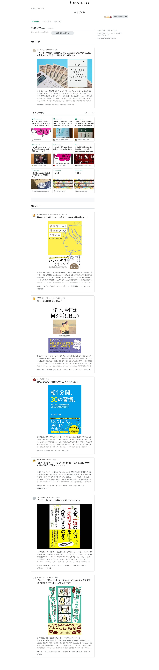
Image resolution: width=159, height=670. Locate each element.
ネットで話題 (46, 21)
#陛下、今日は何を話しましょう (52, 370)
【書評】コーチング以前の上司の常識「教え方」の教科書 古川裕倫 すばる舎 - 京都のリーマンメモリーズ (84, 124)
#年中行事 (48, 568)
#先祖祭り (40, 568)
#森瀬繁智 (40, 104)
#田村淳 (39, 486)
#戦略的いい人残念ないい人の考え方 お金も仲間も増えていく (62, 286)
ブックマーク (37, 119)
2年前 (47, 379)
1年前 (63, 298)
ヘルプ (113, 33)
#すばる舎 (63, 104)
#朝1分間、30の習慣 (43, 451)
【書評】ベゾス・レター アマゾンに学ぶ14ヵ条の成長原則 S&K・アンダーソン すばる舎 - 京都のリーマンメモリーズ (41, 149)
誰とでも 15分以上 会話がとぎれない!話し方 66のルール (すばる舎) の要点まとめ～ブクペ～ (41, 124)
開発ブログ (119, 33)
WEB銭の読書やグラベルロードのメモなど (48, 214)
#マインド (71, 104)
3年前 (54, 460)
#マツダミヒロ (56, 451)
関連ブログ (57, 21)
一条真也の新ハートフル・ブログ (46, 497)
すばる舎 (56, 173)
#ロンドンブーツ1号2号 (60, 486)
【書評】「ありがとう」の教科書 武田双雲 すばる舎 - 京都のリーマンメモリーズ (62, 124)
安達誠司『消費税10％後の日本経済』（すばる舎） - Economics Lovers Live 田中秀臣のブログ (84, 149)
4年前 (58, 497)
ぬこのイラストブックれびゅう (45, 577)
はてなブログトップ (103, 35)
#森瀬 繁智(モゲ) (77, 652)
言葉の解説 (35, 21)
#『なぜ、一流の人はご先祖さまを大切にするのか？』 (54, 565)
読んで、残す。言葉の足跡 (44, 50)
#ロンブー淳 (47, 486)
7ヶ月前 (55, 50)
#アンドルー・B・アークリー (73, 370)
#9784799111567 (42, 488)
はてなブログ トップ (37, 8)
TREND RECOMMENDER (44, 460)
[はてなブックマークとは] (43, 113)
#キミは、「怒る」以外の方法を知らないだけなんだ (53, 652)
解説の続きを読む (62, 33)
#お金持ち (55, 104)
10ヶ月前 (64, 214)
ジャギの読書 (40, 379)
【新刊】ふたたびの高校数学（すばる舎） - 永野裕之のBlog (41, 175)
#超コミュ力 (73, 486)
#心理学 (39, 654)
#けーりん (87, 286)
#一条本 (83, 565)
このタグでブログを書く (120, 16)
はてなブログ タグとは (104, 33)
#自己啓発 (48, 104)
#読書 (39, 286)
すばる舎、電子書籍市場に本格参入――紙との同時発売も (62, 148)
